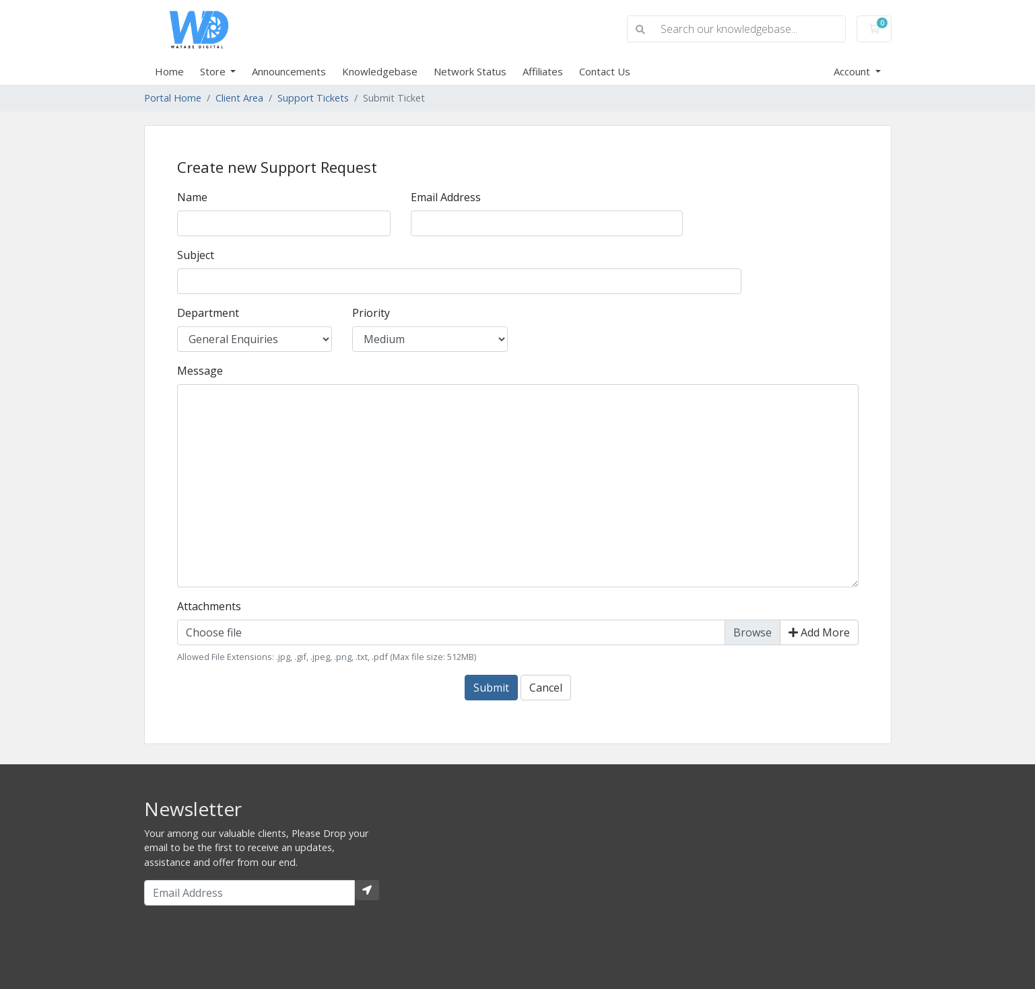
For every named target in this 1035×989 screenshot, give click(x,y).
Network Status (470, 71)
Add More (819, 632)
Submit (491, 687)
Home (169, 71)
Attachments (209, 606)
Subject (195, 255)
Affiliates (543, 71)
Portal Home (172, 97)
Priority (371, 312)
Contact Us (604, 71)
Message (200, 370)
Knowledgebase (380, 71)
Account (853, 71)
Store (214, 71)
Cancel (545, 687)
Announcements (289, 71)
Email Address (446, 197)
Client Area (239, 97)
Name (192, 197)
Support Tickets (313, 97)
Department (208, 312)
